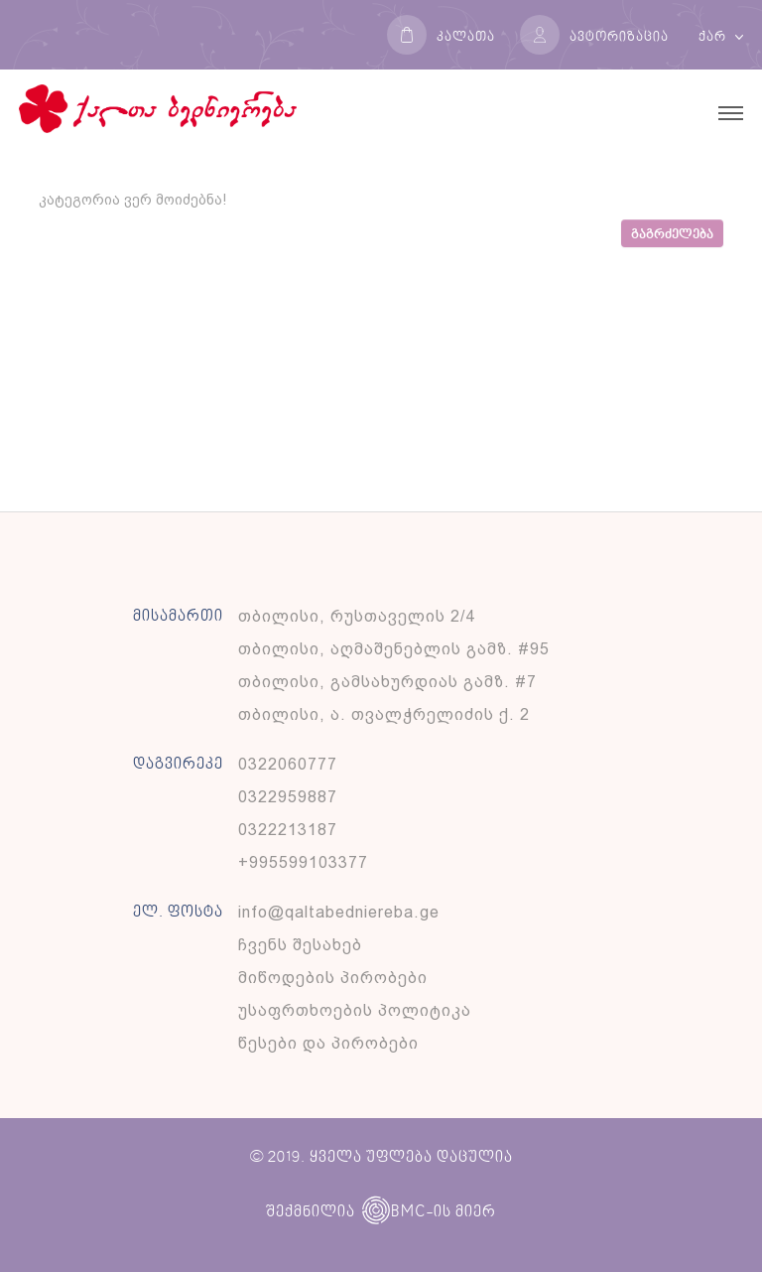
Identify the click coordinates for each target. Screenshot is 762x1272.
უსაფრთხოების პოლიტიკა (354, 1010)
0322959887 (287, 796)
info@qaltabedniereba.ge (339, 912)
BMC (394, 1211)
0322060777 (287, 764)
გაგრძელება (672, 234)
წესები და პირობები (328, 1043)
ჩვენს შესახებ (300, 944)
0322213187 (287, 829)
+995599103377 (303, 862)
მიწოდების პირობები (333, 977)
